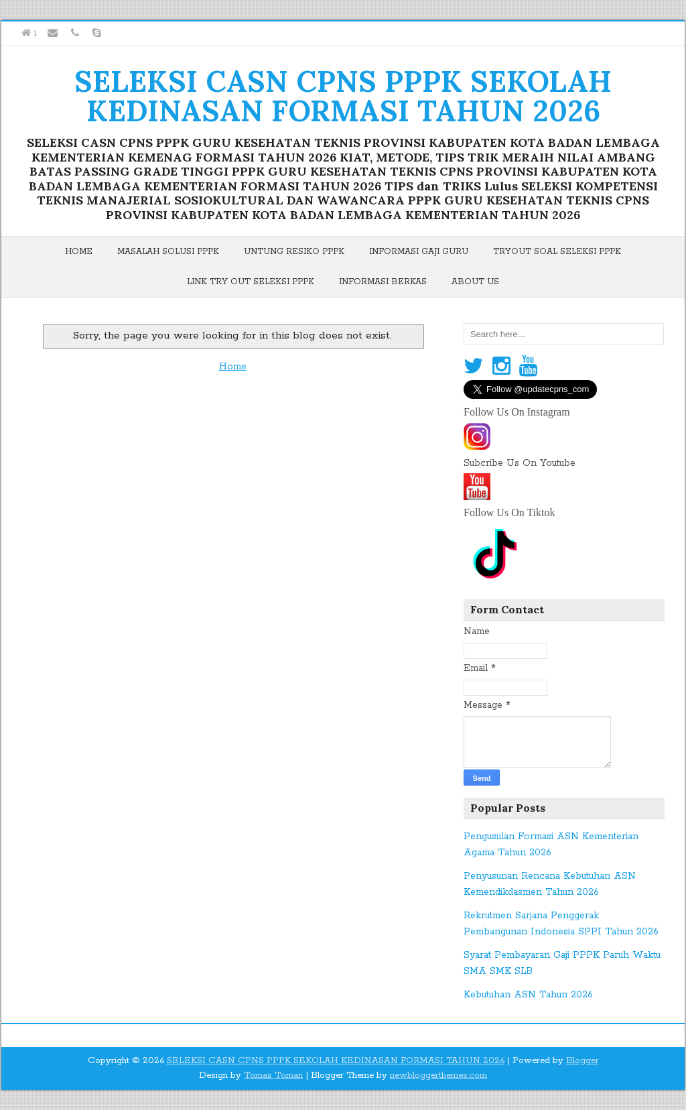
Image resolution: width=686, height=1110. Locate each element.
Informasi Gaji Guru (418, 252)
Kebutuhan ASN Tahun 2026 (528, 995)
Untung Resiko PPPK (294, 252)
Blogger (582, 1060)
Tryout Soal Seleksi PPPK (557, 252)
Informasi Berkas (383, 282)
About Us (475, 282)
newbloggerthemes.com (438, 1075)
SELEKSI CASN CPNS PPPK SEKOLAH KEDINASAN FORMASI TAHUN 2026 (343, 95)
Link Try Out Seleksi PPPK (250, 282)
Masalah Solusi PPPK (168, 252)
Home (78, 252)
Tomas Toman (273, 1075)
